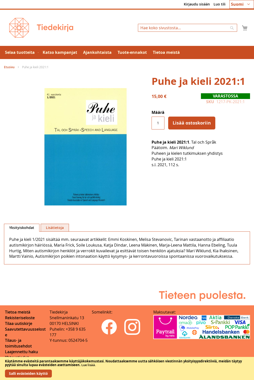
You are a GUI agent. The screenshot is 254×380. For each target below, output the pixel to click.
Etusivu (9, 67)
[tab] (21, 228)
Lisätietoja (55, 227)
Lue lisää (88, 365)
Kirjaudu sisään (197, 4)
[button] (242, 4)
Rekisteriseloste (20, 317)
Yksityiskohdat (21, 227)
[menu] (127, 52)
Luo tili (219, 4)
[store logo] (41, 28)
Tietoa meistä (17, 312)
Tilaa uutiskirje (18, 323)
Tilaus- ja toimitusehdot (18, 343)
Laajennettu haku (21, 351)
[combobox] (187, 28)
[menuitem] (21, 52)
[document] (127, 368)
